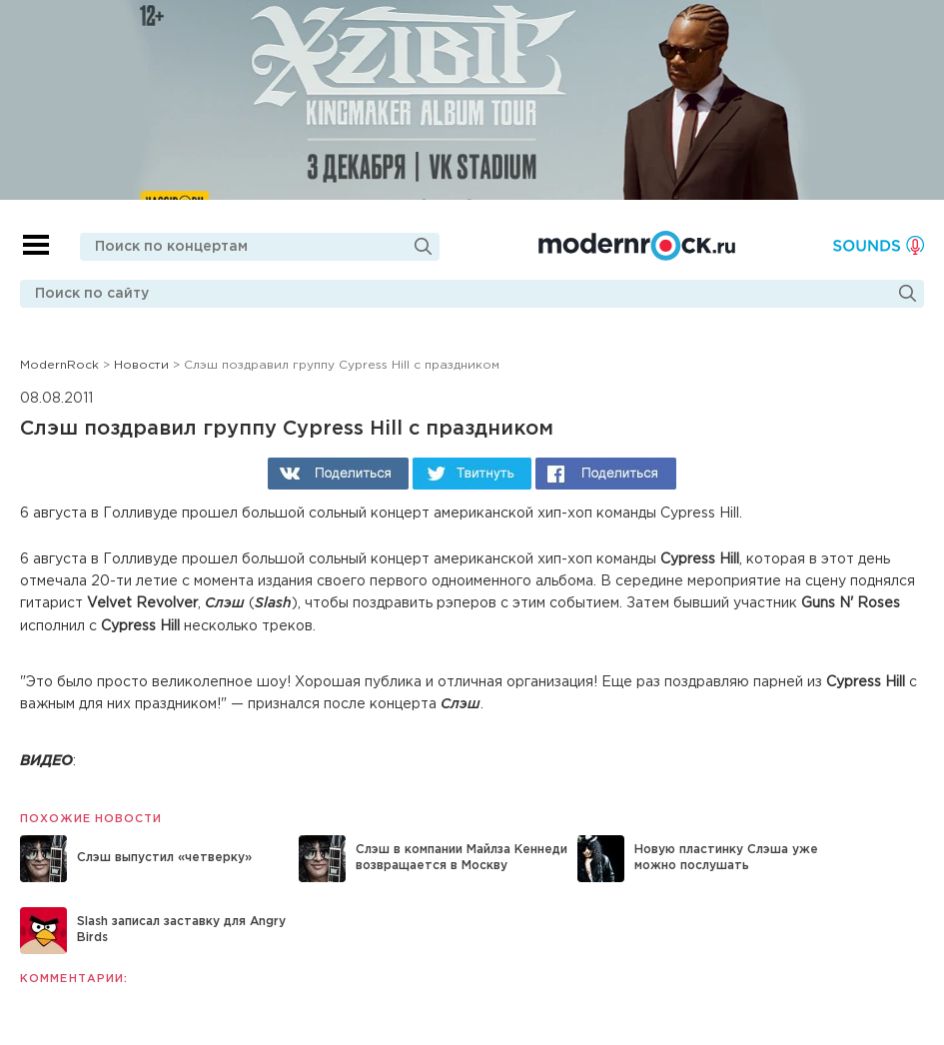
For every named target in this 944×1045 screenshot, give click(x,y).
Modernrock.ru (636, 246)
